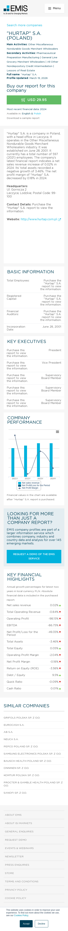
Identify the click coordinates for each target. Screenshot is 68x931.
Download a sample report (23, 118)
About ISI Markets (18, 823)
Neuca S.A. (11, 739)
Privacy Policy (16, 890)
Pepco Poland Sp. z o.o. (21, 746)
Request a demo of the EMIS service (34, 556)
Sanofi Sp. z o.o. (15, 793)
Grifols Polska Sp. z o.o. (22, 718)
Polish (37, 113)
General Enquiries (19, 831)
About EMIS (13, 815)
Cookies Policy (21, 915)
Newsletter (14, 856)
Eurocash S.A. (14, 725)
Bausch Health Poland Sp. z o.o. (27, 761)
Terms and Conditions (21, 881)
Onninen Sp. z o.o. (16, 768)
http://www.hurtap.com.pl (41, 219)
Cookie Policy (15, 898)
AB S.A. (8, 732)
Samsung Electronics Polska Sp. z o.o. (32, 754)
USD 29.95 (34, 100)
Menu (54, 8)
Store (9, 873)
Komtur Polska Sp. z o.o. (22, 775)
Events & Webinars (19, 848)
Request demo (16, 840)
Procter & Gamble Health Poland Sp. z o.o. (33, 784)
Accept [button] (26, 923)
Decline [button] (41, 923)
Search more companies (24, 25)
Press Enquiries (17, 865)
